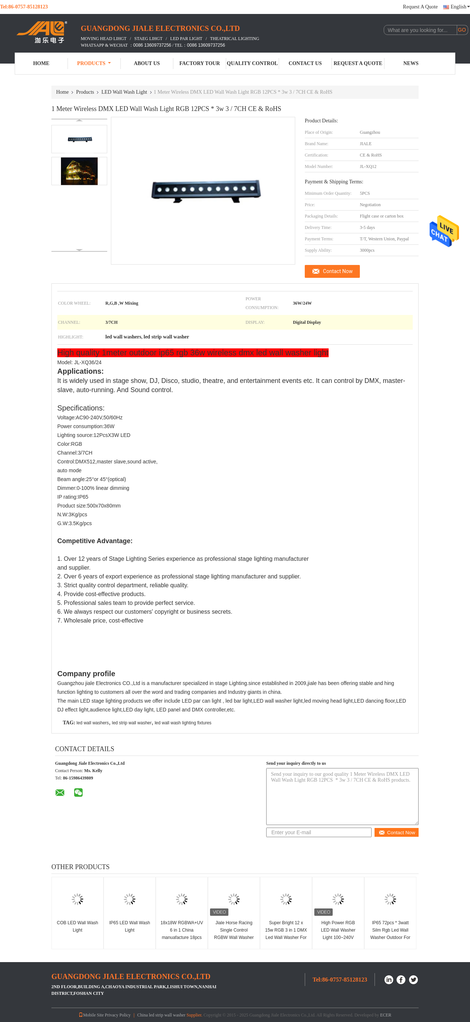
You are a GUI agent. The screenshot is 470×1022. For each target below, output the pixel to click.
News (411, 63)
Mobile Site (91, 1015)
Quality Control (252, 63)
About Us (147, 63)
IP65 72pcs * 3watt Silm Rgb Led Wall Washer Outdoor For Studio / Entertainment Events (390, 937)
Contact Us (305, 63)
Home (41, 63)
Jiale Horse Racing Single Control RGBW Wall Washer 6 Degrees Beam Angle (234, 937)
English (460, 7)
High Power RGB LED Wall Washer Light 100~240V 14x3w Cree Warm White (338, 937)
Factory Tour (199, 63)
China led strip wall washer (161, 1015)
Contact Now (338, 271)
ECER (385, 1015)
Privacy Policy (117, 1015)
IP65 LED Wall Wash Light (129, 926)
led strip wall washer (132, 722)
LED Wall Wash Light (124, 92)
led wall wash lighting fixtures (183, 722)
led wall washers (92, 722)
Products (94, 63)
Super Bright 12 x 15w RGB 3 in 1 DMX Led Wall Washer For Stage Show (286, 933)
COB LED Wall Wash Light (77, 926)
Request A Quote (420, 7)
